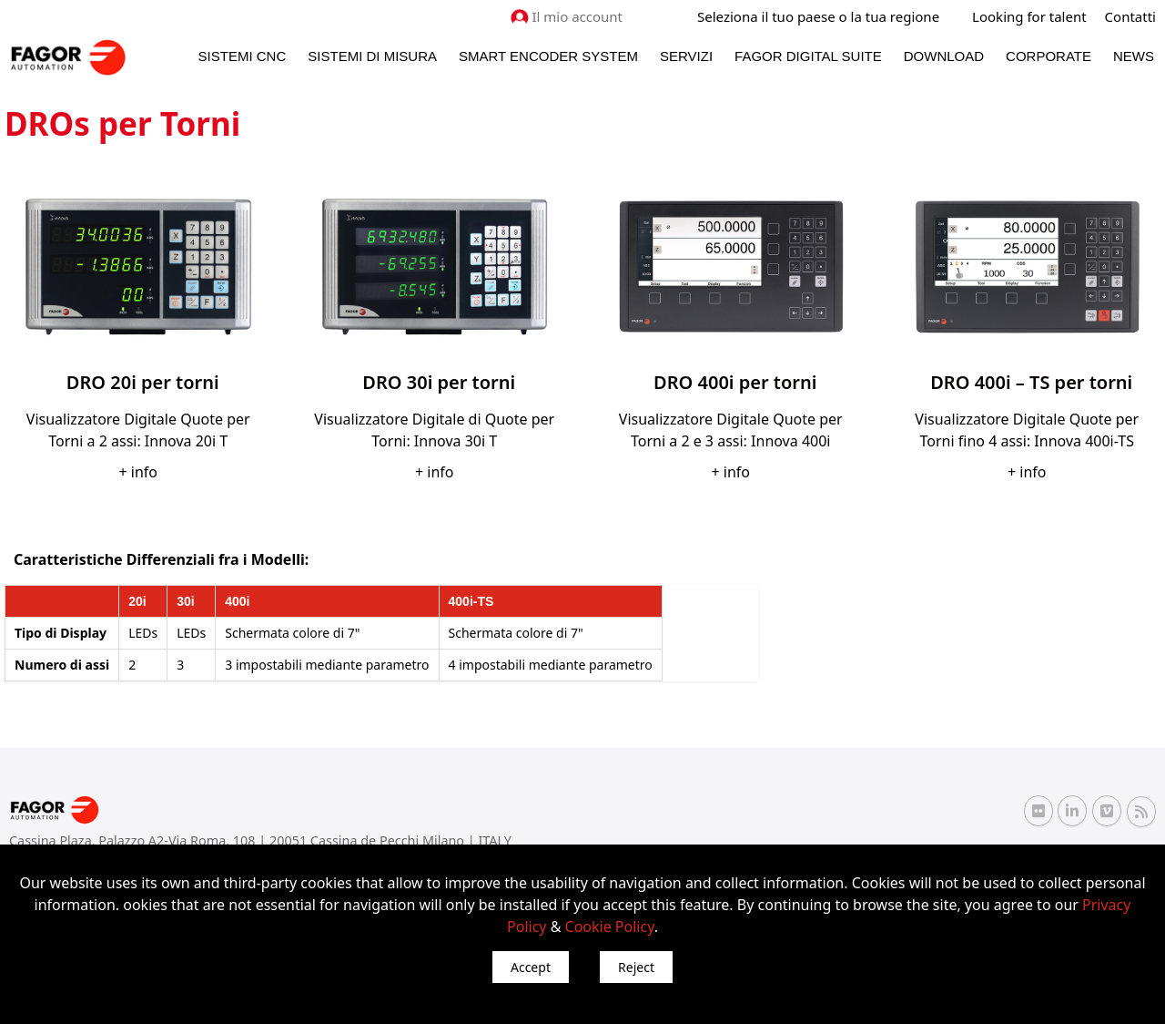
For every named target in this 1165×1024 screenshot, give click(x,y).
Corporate (1048, 56)
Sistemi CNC (242, 56)
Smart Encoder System (548, 56)
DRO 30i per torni (438, 382)
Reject (636, 967)
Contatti (1130, 16)
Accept (531, 967)
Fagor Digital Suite (808, 56)
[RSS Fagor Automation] (1141, 811)
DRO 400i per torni (734, 382)
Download (944, 56)
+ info (137, 472)
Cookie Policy (609, 926)
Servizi (686, 56)
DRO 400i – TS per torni (1031, 382)
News (1133, 56)
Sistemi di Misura (372, 56)
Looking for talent (1029, 16)
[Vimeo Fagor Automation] (1106, 810)
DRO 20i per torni (142, 382)
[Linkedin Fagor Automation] (1072, 810)
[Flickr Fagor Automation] (1038, 810)
